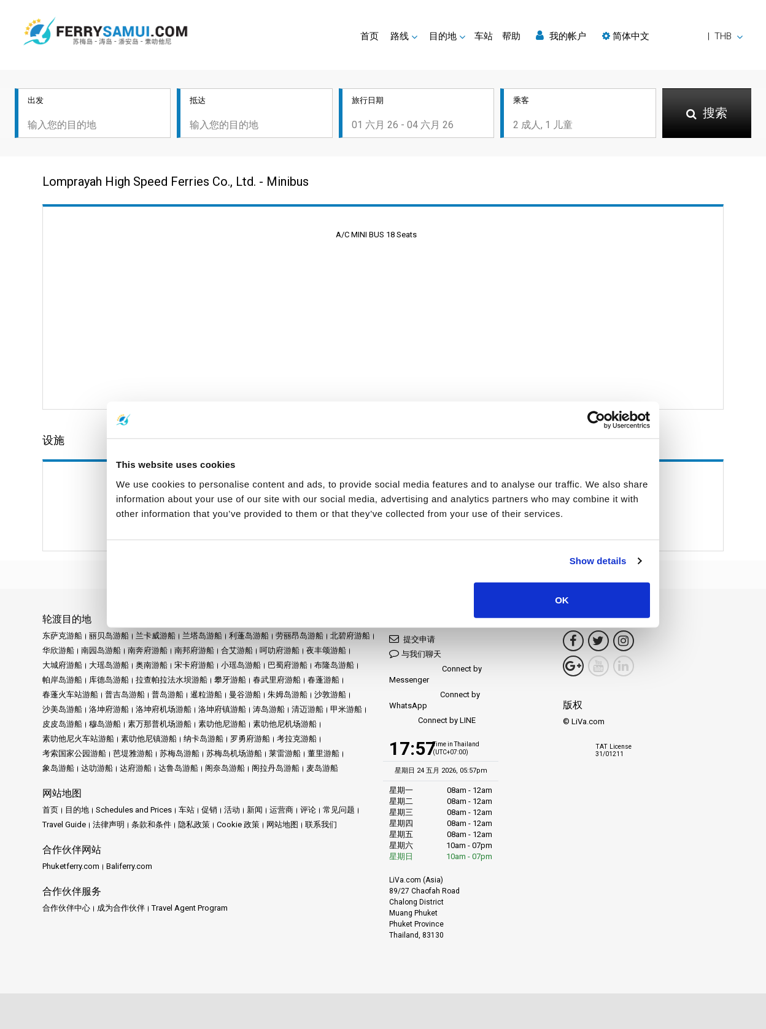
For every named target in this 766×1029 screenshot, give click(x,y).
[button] (672, 36)
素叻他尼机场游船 (285, 724)
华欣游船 (58, 650)
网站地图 (282, 824)
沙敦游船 (330, 694)
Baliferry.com (129, 866)
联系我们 (321, 824)
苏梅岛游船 (179, 753)
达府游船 (136, 768)
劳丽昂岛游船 (299, 635)
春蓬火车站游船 (70, 694)
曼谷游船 (245, 694)
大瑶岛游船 (109, 665)
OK (562, 599)
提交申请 (412, 638)
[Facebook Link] (573, 640)
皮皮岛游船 (62, 724)
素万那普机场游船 (160, 724)
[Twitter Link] (598, 640)
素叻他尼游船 (222, 724)
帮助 (511, 36)
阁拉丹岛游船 (276, 768)
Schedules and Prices (134, 809)
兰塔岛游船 (202, 635)
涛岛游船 (269, 709)
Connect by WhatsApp (434, 700)
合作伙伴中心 (66, 907)
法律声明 (109, 824)
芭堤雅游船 (133, 753)
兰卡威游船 (156, 635)
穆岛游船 (105, 724)
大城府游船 (62, 665)
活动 (232, 809)
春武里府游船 (277, 679)
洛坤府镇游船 (222, 709)
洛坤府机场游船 (164, 709)
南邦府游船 (194, 650)
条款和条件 (151, 824)
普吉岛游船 (125, 694)
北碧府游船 (350, 635)
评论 (308, 809)
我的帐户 (561, 36)
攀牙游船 (230, 679)
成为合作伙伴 (121, 907)
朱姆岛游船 (288, 694)
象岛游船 (58, 768)
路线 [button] (399, 36)
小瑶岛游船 (241, 665)
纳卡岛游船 (203, 738)
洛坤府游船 (109, 709)
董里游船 (323, 753)
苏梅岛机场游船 (234, 753)
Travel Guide (64, 824)
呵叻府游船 (280, 650)
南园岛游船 (101, 650)
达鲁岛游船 (178, 768)
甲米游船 (346, 709)
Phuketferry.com (70, 866)
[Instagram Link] (623, 640)
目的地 (77, 809)
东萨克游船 (62, 635)
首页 (369, 36)
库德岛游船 (109, 679)
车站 (483, 36)
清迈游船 (307, 709)
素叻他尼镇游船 (149, 738)
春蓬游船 (323, 679)
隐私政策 (194, 824)
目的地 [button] (443, 36)
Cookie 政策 (238, 824)
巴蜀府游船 (288, 665)
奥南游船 (152, 665)
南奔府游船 (148, 650)
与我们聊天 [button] (415, 653)
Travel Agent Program (190, 907)
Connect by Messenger (435, 674)
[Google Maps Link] (573, 666)
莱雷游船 (285, 753)
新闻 (255, 809)
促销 (209, 809)
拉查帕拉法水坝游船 (171, 679)
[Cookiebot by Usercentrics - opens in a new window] (596, 420)
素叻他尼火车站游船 (78, 738)
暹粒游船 (206, 694)
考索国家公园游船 (74, 753)
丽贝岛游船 (109, 635)
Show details (598, 561)
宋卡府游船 (194, 665)
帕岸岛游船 (62, 679)
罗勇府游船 (250, 738)
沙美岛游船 (62, 709)
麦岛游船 (322, 768)
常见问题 (339, 809)
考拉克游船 (297, 738)
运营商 (281, 809)
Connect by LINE (432, 721)
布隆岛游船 (334, 665)
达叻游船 (97, 768)
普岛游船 (168, 694)
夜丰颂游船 (326, 650)
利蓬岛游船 (249, 635)
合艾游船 (237, 650)
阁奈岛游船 (225, 768)
